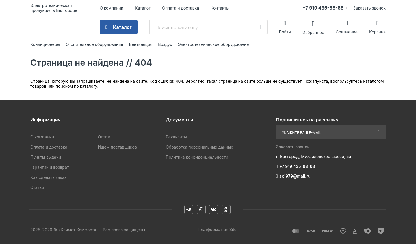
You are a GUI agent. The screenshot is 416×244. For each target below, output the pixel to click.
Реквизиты (176, 136)
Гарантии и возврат (49, 167)
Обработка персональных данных (199, 146)
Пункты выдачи (45, 157)
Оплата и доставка (180, 7)
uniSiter (231, 229)
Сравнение (347, 31)
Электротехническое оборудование (213, 44)
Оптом (104, 136)
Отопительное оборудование (94, 44)
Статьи (37, 187)
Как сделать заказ (48, 177)
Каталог (143, 7)
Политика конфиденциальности (197, 157)
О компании (111, 7)
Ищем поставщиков (117, 146)
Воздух (165, 44)
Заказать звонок (369, 7)
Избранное (313, 32)
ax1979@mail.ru (295, 176)
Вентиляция (140, 44)
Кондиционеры (45, 44)
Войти (285, 31)
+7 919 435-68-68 (323, 8)
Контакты (220, 7)
